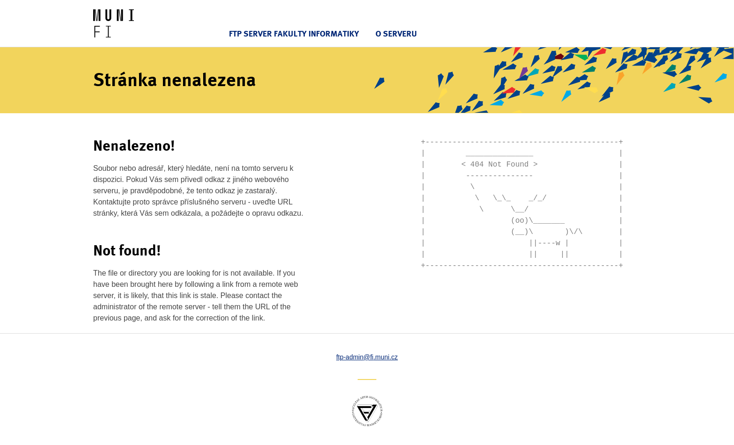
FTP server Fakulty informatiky (294, 33)
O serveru (396, 33)
